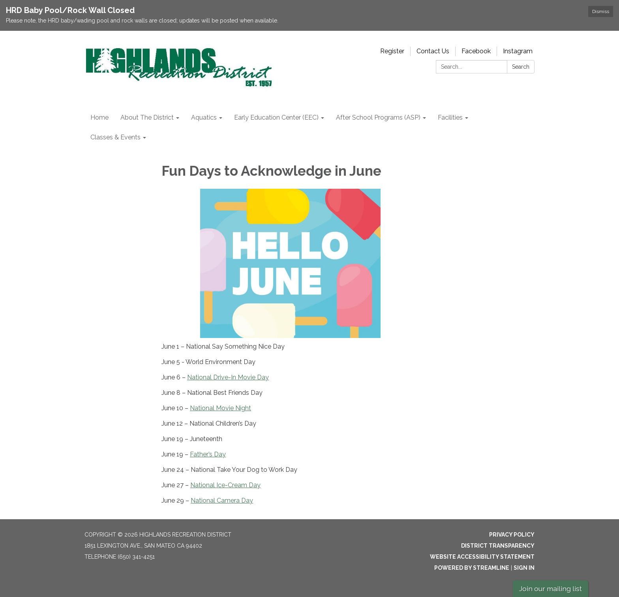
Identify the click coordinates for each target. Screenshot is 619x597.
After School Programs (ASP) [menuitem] (378, 117)
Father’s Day (208, 454)
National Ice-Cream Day (225, 485)
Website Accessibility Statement (482, 557)
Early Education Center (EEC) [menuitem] (276, 117)
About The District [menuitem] (147, 117)
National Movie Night (220, 408)
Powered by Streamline (471, 568)
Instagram (518, 51)
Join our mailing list (550, 588)
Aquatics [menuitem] (204, 117)
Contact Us (432, 51)
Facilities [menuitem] (450, 117)
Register (392, 51)
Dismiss (600, 11)
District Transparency (498, 546)
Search (520, 67)
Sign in (524, 568)
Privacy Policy (512, 534)
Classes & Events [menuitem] (115, 137)
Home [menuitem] (99, 117)
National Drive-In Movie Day (228, 377)
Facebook (476, 51)
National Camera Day (222, 500)
